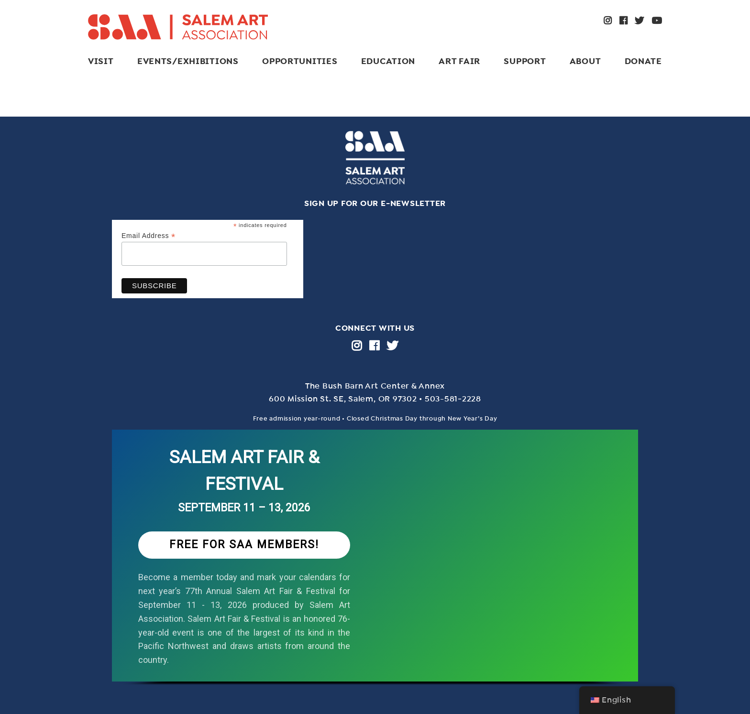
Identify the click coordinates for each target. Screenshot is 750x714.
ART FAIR (459, 61)
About (585, 61)
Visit (101, 61)
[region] (375, 567)
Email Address (148, 235)
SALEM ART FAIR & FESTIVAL (244, 470)
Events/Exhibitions (188, 61)
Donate (643, 61)
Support (525, 61)
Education (388, 61)
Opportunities (299, 61)
